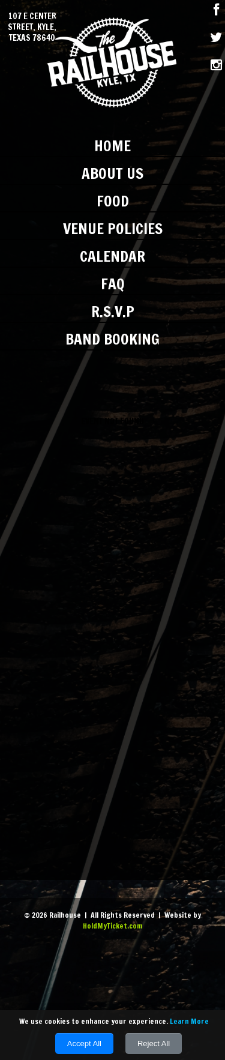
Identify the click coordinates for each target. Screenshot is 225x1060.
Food (113, 200)
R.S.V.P (112, 311)
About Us (112, 173)
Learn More (189, 1021)
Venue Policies (113, 228)
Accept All (84, 1043)
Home (112, 145)
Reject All (153, 1043)
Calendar (112, 256)
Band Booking (112, 338)
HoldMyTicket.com (112, 926)
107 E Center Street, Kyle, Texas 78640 (32, 27)
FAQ (113, 283)
